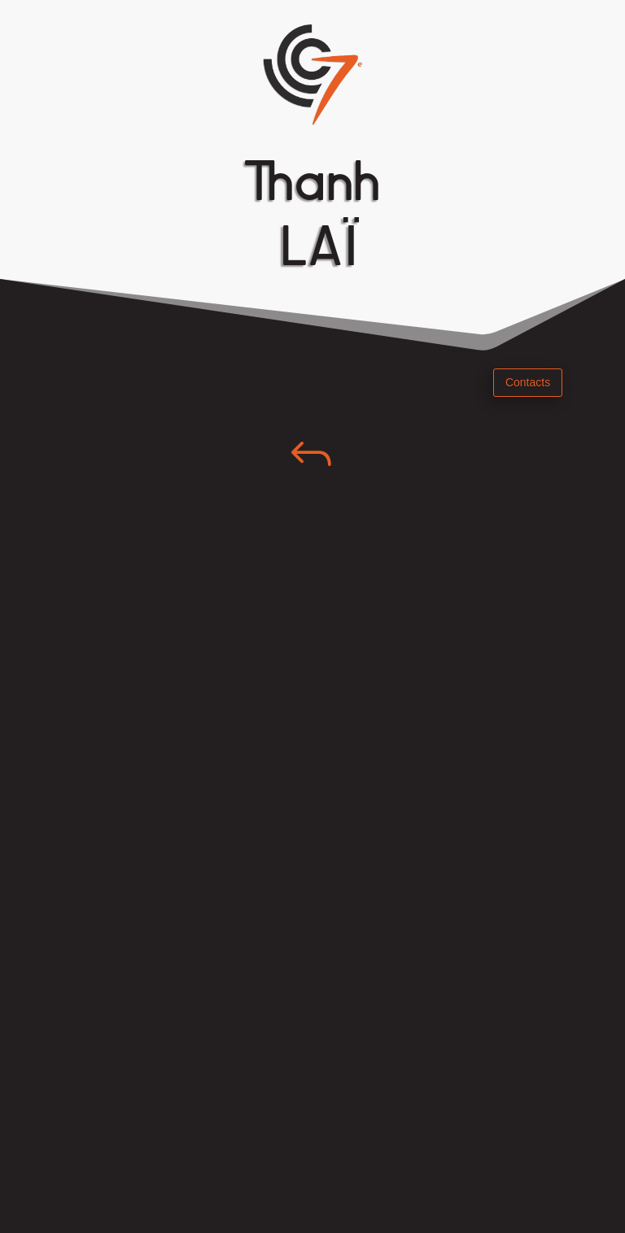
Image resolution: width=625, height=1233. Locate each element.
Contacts (527, 382)
